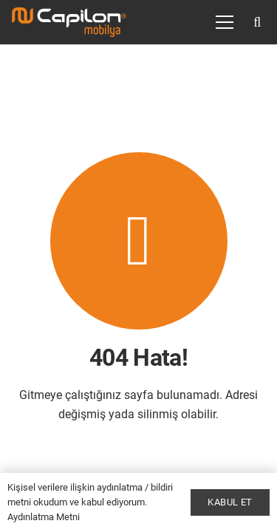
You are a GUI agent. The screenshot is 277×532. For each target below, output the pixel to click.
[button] (257, 22)
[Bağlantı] (69, 22)
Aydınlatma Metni (43, 516)
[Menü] (224, 22)
